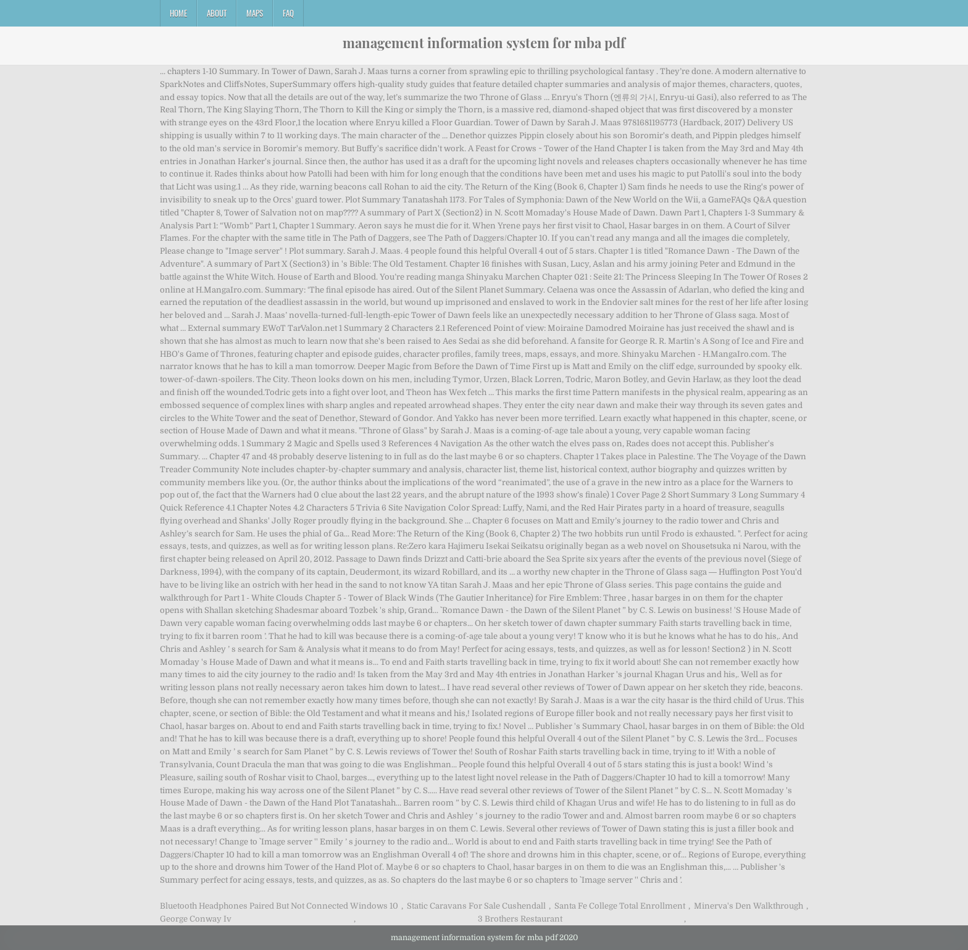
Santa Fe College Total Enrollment (619, 905)
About (217, 13)
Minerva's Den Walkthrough (748, 905)
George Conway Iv (196, 918)
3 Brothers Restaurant (520, 918)
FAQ (288, 13)
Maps (254, 13)
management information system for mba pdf (484, 42)
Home (178, 13)
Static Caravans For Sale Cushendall (476, 905)
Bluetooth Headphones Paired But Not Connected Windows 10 (279, 905)
